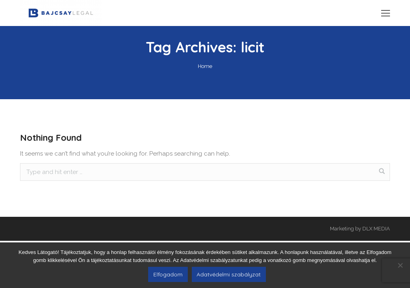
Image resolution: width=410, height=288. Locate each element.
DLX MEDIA (376, 229)
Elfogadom (168, 274)
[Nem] (400, 265)
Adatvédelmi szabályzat (229, 274)
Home (205, 66)
